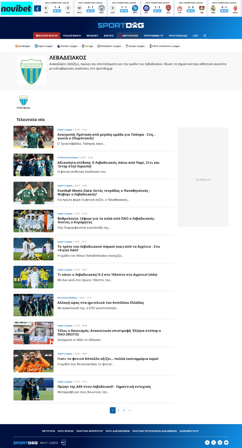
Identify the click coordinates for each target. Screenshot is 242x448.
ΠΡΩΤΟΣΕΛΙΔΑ (178, 35)
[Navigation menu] (205, 35)
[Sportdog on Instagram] (219, 442)
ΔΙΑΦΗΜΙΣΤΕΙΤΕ (188, 431)
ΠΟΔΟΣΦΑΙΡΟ (72, 35)
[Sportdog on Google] (226, 442)
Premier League (67, 46)
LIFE (195, 35)
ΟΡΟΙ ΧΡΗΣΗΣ (66, 431)
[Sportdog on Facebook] (207, 442)
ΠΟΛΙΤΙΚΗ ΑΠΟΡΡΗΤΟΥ (89, 431)
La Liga (87, 46)
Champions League (109, 46)
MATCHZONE (128, 35)
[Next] (129, 410)
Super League (44, 46)
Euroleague (22, 46)
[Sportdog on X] (213, 442)
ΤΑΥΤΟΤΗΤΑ (48, 431)
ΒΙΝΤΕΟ (109, 35)
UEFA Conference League (164, 46)
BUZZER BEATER (46, 35)
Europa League (135, 46)
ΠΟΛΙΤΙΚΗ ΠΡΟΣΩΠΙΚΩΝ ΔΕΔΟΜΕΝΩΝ (154, 431)
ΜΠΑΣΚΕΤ (92, 35)
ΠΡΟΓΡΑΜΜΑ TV (153, 35)
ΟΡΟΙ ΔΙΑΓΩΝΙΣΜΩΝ (118, 431)
